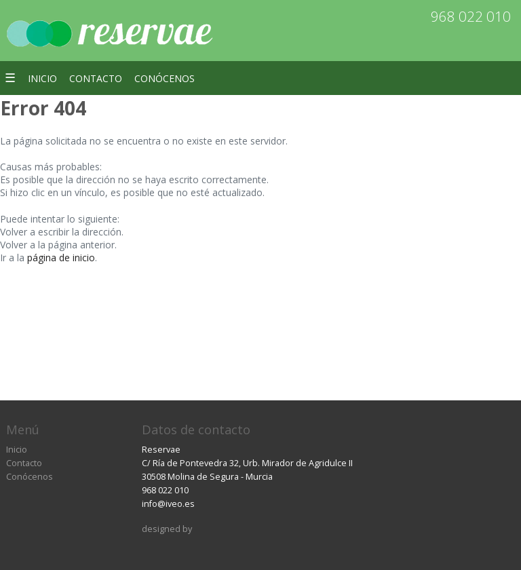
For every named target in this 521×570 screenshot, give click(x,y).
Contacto (95, 78)
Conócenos (164, 78)
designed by (167, 529)
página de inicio (61, 257)
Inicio (42, 78)
